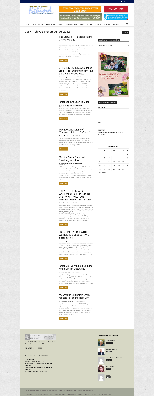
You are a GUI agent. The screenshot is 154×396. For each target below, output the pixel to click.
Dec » (104, 172)
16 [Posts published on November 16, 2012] (123, 162)
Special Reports (50, 24)
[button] (127, 24)
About (34, 24)
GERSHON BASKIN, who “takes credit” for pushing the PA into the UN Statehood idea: (76, 71)
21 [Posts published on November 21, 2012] (114, 165)
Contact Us (98, 24)
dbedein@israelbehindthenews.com (36, 363)
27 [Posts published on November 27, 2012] (109, 169)
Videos (82, 24)
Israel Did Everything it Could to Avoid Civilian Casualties (76, 267)
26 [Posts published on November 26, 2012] (104, 169)
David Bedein (64, 135)
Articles (40, 24)
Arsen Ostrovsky (65, 272)
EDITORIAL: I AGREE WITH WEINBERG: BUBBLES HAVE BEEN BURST (74, 235)
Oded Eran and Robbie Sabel (69, 43)
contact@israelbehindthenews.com (36, 371)
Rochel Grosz (110, 366)
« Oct (99, 172)
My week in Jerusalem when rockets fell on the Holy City (74, 296)
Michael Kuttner (111, 349)
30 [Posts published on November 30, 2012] (123, 169)
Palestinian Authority (71, 24)
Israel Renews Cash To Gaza (74, 101)
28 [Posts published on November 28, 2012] (114, 169)
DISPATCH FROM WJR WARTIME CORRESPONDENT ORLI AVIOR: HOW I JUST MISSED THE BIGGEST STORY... (76, 195)
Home (27, 24)
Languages (107, 24)
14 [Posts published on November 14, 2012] (114, 162)
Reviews (89, 24)
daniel (108, 375)
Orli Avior (63, 203)
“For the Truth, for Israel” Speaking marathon (72, 159)
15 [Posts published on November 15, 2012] (119, 162)
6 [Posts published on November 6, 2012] (109, 158)
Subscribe (116, 24)
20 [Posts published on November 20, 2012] (109, 165)
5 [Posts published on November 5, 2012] (104, 158)
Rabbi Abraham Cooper (67, 301)
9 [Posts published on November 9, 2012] (123, 158)
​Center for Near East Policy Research (71, 105)
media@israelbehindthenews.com (35, 367)
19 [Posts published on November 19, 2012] (104, 165)
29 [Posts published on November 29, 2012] (119, 169)
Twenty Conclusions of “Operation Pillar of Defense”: (75, 131)
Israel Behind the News (114, 358)
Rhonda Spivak (65, 77)
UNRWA (60, 24)
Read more (63, 60)
